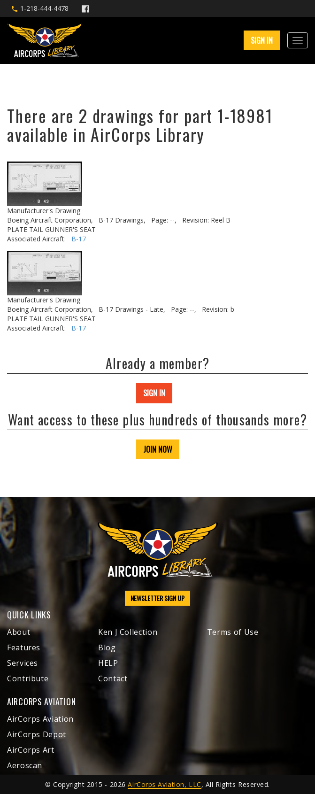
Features (23, 647)
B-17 (78, 238)
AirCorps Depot (36, 734)
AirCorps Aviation (40, 719)
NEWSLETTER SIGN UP (157, 598)
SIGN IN (262, 40)
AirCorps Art (30, 750)
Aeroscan (24, 765)
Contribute (27, 678)
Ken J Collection (127, 632)
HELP (108, 663)
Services (22, 663)
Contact (112, 678)
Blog (107, 647)
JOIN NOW (157, 449)
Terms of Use (233, 632)
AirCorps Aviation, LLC (164, 784)
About (18, 632)
